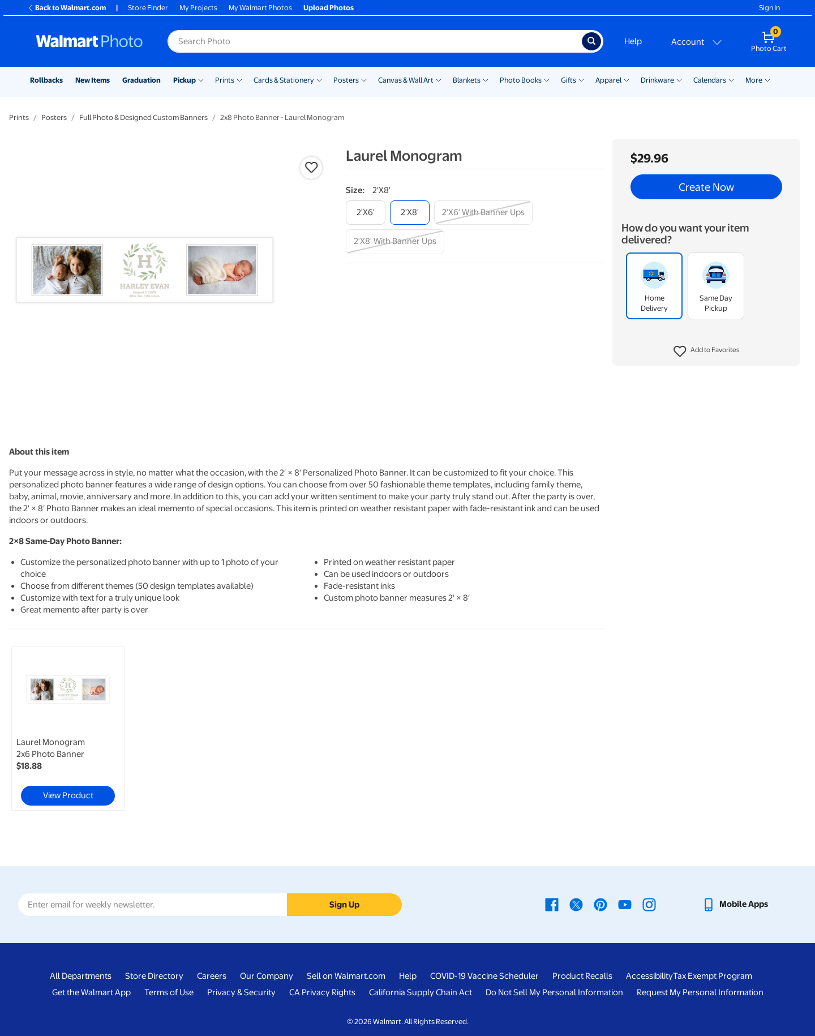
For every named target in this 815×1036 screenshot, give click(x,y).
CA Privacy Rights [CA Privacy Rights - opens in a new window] (322, 992)
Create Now (706, 187)
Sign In (769, 7)
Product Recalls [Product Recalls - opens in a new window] (582, 976)
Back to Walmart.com (66, 7)
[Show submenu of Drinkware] (679, 79)
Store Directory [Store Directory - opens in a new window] (154, 976)
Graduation (141, 80)
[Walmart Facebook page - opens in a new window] (552, 904)
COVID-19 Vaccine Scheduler (484, 976)
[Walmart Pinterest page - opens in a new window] (600, 904)
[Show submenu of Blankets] (485, 79)
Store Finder (148, 7)
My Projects (198, 7)
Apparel (608, 80)
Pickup (184, 80)
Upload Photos (328, 7)
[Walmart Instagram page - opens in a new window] (649, 904)
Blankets (467, 80)
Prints (224, 80)
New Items (92, 80)
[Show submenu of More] (767, 79)
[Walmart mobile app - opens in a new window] (735, 904)
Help (633, 41)
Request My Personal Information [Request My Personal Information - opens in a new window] (700, 992)
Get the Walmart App (91, 992)
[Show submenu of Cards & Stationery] (319, 79)
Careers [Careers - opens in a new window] (211, 976)
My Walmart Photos (260, 7)
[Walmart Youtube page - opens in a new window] (625, 904)
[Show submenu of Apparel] (626, 79)
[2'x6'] (365, 212)
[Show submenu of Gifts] (581, 79)
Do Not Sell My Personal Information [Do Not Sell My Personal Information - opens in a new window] (554, 992)
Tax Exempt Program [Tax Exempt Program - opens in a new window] (712, 976)
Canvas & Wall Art (406, 80)
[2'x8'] (410, 212)
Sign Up (344, 905)
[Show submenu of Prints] (239, 79)
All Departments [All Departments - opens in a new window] (80, 976)
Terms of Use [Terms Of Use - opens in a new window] (169, 992)
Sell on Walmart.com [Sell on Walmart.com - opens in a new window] (346, 976)
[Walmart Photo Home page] (89, 41)
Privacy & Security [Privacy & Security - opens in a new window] (241, 992)
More (753, 80)
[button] (707, 351)
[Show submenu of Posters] (364, 79)
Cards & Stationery (284, 80)
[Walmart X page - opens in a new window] (576, 904)
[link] (68, 728)
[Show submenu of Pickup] (201, 79)
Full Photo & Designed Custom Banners (143, 117)
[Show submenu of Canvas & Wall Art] (438, 79)
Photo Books (521, 80)
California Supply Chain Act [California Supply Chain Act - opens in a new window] (420, 992)
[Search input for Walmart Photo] (375, 41)
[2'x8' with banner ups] (395, 241)
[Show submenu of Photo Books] (546, 79)
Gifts (568, 80)
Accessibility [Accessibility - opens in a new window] (649, 976)
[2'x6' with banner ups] (483, 212)
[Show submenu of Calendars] (731, 79)
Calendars (709, 80)
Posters (346, 80)
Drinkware (657, 80)
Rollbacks (46, 80)
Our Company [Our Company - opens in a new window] (266, 976)
